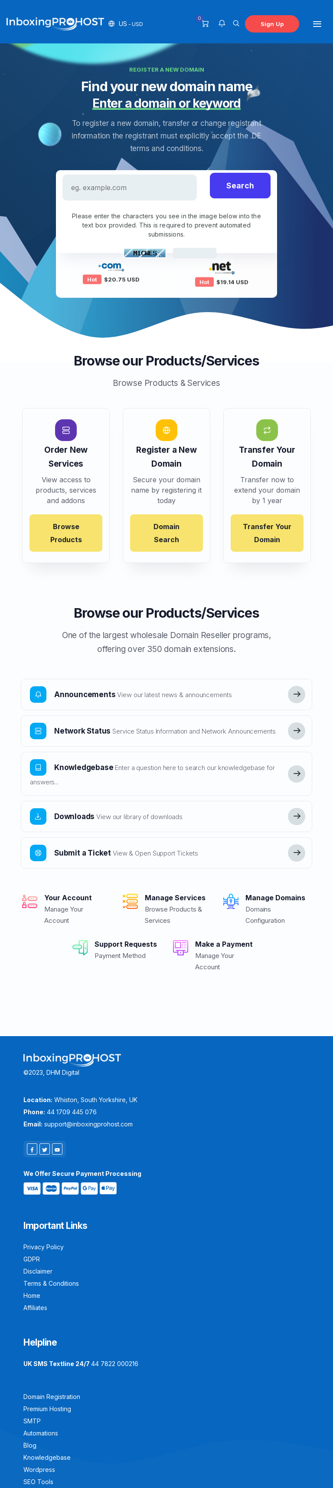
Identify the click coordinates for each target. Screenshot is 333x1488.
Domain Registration (51, 1396)
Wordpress (39, 1469)
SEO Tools (38, 1481)
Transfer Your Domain (267, 533)
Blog (29, 1445)
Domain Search (166, 533)
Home (31, 1295)
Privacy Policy (43, 1247)
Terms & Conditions (51, 1283)
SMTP (32, 1421)
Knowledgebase (47, 1457)
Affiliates (35, 1307)
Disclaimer (37, 1271)
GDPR (31, 1259)
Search (240, 185)
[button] (125, 24)
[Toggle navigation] (317, 23)
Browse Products (66, 533)
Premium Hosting (47, 1408)
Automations (40, 1433)
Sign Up (272, 23)
